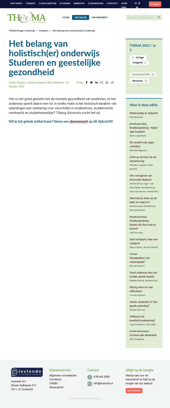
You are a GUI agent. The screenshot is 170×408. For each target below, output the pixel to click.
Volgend (139, 62)
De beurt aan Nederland (143, 335)
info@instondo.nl (103, 383)
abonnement (79, 121)
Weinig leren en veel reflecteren (141, 289)
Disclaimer (55, 379)
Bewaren (137, 80)
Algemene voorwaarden (62, 375)
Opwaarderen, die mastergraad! (140, 259)
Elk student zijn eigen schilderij (142, 144)
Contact (112, 3)
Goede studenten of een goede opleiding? (143, 303)
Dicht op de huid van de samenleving (143, 159)
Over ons (124, 5)
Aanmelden (134, 390)
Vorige (138, 57)
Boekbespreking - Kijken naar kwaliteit (144, 129)
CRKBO (53, 383)
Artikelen (80, 17)
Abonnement (100, 17)
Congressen (95, 3)
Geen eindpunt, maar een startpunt (144, 241)
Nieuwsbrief (56, 387)
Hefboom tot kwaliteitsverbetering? (142, 318)
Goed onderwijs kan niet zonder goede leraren (143, 274)
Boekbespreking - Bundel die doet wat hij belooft (143, 224)
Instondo (16, 3)
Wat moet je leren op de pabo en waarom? (143, 200)
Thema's (30, 3)
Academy (65, 3)
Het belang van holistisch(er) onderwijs (74, 30)
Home (66, 17)
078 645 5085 (102, 376)
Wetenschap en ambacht (144, 113)
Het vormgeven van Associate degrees (141, 177)
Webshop (79, 3)
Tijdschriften (47, 3)
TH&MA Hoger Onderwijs (22, 30)
